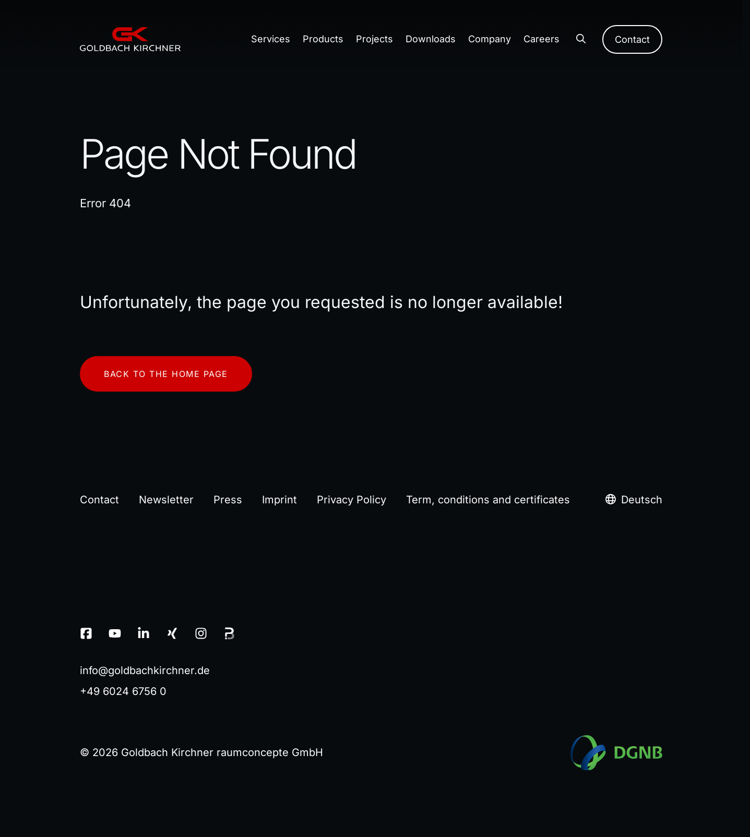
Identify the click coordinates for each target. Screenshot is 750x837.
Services (270, 38)
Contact (632, 39)
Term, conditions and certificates (488, 499)
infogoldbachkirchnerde (145, 670)
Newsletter (166, 499)
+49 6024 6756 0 (123, 691)
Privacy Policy (351, 499)
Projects (374, 38)
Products (323, 38)
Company (489, 38)
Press (227, 499)
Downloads (431, 38)
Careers (541, 38)
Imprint (279, 499)
